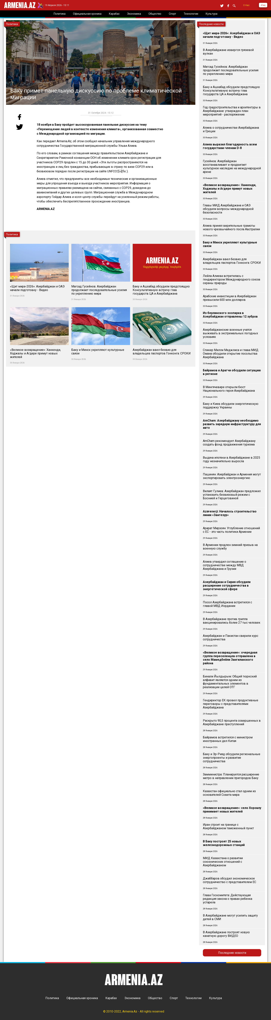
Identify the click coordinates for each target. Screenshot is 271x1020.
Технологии (193, 998)
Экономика (132, 998)
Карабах (111, 998)
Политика (52, 998)
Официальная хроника (82, 998)
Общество (155, 998)
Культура (215, 998)
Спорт (174, 998)
